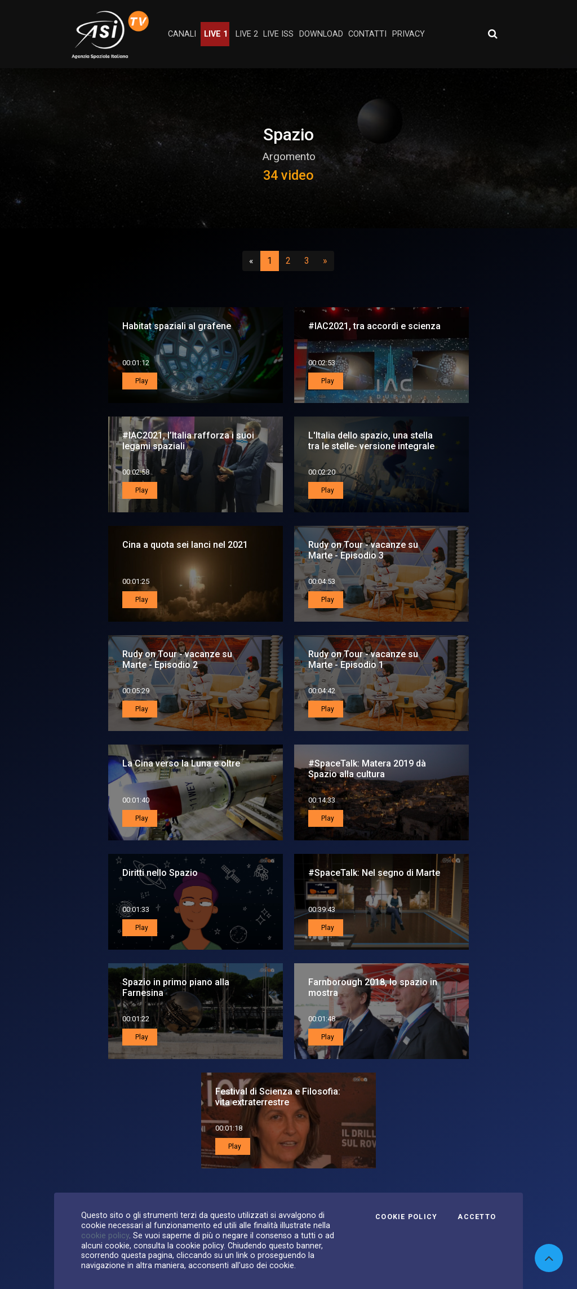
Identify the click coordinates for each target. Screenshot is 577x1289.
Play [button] (141, 381)
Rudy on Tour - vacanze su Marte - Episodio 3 (363, 550)
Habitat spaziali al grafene (176, 326)
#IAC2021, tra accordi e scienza (374, 326)
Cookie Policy (406, 1216)
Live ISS (278, 34)
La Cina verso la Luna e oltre (181, 763)
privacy (408, 34)
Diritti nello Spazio (160, 872)
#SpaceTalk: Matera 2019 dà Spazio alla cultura (367, 768)
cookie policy (105, 1235)
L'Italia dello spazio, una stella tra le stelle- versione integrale (371, 440)
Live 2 (247, 34)
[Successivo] (325, 261)
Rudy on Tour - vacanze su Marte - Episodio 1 (363, 659)
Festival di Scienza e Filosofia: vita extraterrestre (277, 1097)
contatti (367, 34)
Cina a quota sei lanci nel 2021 (185, 544)
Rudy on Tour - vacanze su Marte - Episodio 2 (177, 659)
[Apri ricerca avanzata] (492, 34)
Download (321, 34)
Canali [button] (182, 34)
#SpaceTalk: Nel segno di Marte (374, 872)
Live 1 (216, 34)
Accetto (477, 1216)
